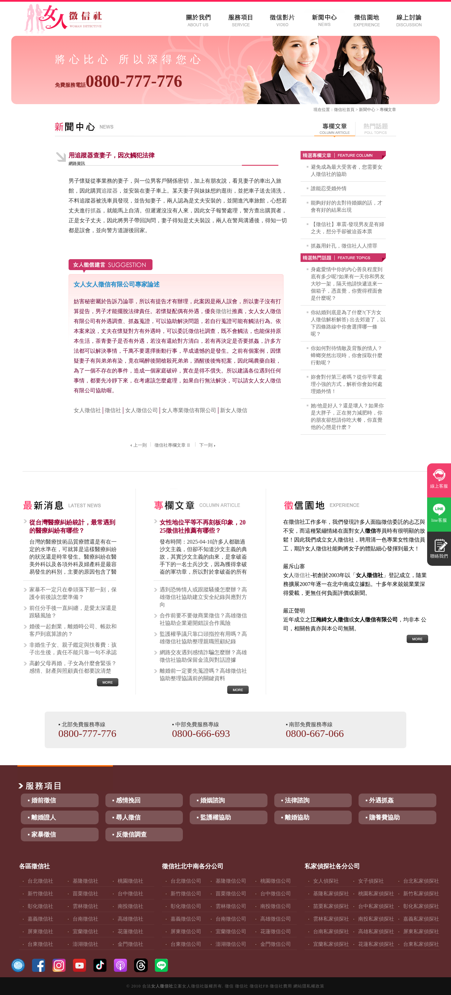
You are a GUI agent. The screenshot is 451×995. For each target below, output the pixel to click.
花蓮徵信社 (130, 931)
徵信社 (340, 109)
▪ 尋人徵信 (126, 817)
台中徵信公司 (275, 893)
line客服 (439, 520)
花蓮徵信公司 (275, 931)
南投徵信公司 (275, 906)
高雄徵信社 (130, 919)
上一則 (138, 445)
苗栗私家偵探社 (331, 906)
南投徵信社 (130, 906)
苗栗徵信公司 (231, 893)
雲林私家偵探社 (331, 919)
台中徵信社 (130, 893)
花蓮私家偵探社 (376, 944)
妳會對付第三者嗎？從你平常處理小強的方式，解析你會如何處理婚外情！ (346, 384)
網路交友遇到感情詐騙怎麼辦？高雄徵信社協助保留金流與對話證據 (203, 656)
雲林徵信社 (85, 906)
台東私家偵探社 (421, 944)
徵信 (229, 986)
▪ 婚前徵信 (42, 800)
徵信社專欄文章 (173, 445)
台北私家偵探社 (421, 881)
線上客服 (439, 486)
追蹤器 (109, 191)
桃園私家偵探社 (376, 893)
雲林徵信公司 (231, 906)
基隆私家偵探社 (331, 893)
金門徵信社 (130, 944)
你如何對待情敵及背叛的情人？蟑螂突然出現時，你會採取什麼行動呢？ (346, 355)
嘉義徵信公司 (186, 919)
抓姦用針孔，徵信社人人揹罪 (344, 246)
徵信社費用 (281, 986)
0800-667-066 (315, 733)
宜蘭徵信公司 (231, 931)
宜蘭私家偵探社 (331, 944)
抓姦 (95, 210)
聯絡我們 (439, 556)
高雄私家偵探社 (376, 931)
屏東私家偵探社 (421, 931)
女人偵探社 (326, 881)
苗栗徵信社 (85, 893)
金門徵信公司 (275, 944)
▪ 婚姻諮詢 (211, 800)
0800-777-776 (118, 80)
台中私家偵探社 (376, 906)
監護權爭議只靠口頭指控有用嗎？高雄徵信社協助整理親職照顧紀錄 (203, 637)
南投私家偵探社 (376, 919)
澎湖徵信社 (85, 944)
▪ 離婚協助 (295, 817)
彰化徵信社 (40, 906)
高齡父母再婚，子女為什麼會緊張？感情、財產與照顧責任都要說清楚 (73, 667)
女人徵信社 (87, 410)
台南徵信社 (85, 919)
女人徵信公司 (141, 410)
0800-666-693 (201, 733)
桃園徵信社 (130, 881)
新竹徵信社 (40, 893)
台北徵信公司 (186, 881)
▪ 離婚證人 (42, 817)
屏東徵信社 (40, 931)
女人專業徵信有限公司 (189, 410)
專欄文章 (388, 109)
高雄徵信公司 (275, 919)
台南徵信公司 (231, 919)
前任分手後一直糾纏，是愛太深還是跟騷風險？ (73, 611)
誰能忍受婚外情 (329, 188)
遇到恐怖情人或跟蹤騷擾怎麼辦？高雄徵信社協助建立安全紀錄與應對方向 (203, 597)
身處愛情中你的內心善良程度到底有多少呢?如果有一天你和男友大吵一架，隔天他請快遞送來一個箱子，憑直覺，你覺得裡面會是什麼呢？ (348, 284)
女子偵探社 (371, 881)
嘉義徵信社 (40, 919)
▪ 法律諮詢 (295, 800)
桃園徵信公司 (275, 881)
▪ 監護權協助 (214, 817)
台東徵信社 (40, 944)
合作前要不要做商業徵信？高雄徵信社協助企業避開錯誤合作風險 (203, 619)
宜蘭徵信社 (85, 931)
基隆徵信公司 (231, 881)
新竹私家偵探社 (421, 893)
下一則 (208, 445)
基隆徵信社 (85, 881)
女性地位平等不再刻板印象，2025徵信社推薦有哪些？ (203, 526)
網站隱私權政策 (308, 986)
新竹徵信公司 (186, 893)
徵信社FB (259, 986)
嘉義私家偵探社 (421, 919)
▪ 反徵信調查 (129, 834)
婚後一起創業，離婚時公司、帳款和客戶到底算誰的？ (73, 630)
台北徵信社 (40, 881)
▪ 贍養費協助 (382, 817)
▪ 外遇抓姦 (379, 800)
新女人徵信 (233, 410)
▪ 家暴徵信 (42, 834)
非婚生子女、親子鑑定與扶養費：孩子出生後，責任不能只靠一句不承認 (73, 648)
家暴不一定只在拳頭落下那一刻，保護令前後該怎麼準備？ (73, 593)
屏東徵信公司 (186, 931)
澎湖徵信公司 (231, 944)
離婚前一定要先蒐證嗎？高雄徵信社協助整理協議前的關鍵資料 (203, 674)
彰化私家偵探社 (421, 906)
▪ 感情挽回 (126, 800)
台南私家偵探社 (331, 931)
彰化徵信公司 (186, 906)
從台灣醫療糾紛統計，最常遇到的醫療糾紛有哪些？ (72, 526)
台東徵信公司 (186, 944)
